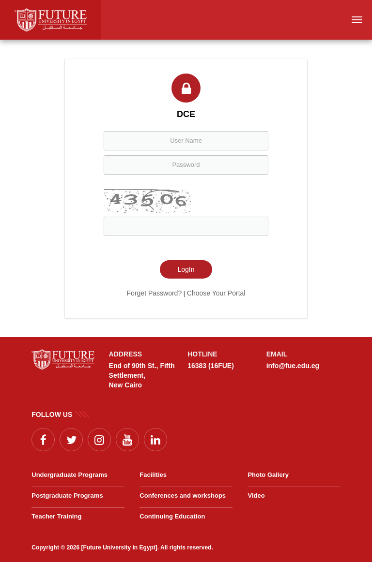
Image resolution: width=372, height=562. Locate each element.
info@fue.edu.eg (292, 366)
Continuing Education (172, 516)
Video (256, 495)
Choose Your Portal (216, 293)
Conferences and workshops (183, 495)
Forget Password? (154, 293)
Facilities (153, 474)
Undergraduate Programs (69, 474)
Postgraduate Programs (67, 495)
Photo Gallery (268, 474)
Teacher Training (56, 516)
